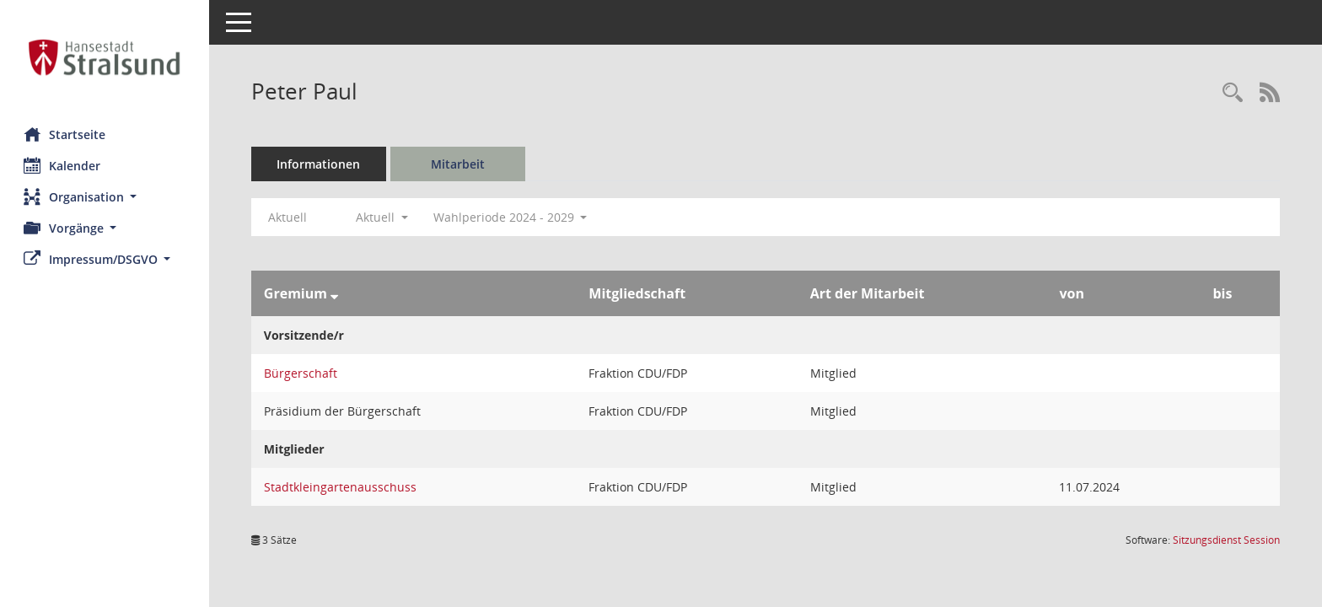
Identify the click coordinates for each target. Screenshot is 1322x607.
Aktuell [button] (383, 217)
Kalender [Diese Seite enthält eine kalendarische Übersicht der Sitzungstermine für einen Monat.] (63, 165)
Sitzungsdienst (1226, 540)
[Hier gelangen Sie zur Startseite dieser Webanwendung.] (105, 57)
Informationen (321, 164)
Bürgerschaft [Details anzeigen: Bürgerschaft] (302, 373)
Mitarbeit (459, 164)
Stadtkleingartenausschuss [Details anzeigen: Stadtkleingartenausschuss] (342, 487)
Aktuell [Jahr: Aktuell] (289, 217)
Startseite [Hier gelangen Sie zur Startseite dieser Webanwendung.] (66, 134)
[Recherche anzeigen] (1232, 93)
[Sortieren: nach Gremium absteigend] (336, 293)
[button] (105, 196)
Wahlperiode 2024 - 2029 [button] (512, 217)
